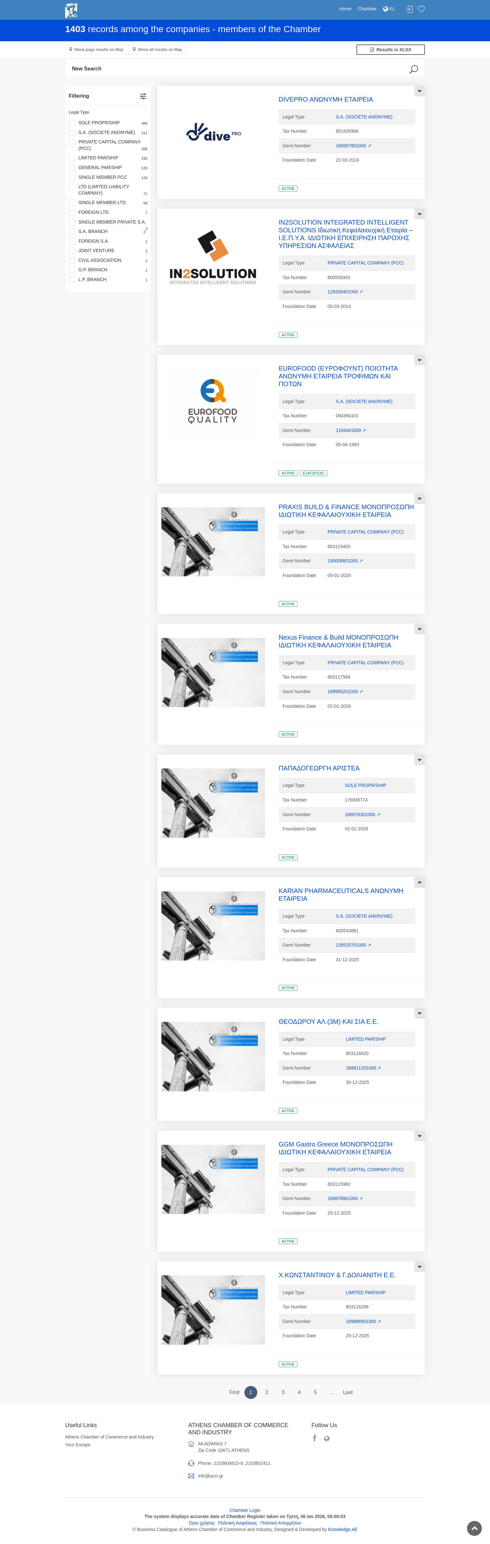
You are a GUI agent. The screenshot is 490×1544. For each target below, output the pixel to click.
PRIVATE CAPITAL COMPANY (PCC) (108, 145)
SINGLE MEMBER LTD (108, 203)
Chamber (367, 8)
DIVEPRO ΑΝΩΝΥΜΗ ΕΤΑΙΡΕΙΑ (326, 99)
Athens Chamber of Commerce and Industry (109, 1437)
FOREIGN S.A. (108, 241)
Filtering (79, 96)
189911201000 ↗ (363, 1068)
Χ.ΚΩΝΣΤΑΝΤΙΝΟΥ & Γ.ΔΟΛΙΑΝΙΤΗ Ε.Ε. (337, 1275)
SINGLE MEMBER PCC (108, 177)
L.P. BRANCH (108, 279)
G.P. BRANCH (108, 270)
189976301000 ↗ (362, 814)
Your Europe (77, 1444)
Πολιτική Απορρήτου (281, 1523)
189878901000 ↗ (345, 1198)
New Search (86, 68)
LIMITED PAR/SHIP (108, 158)
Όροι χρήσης (202, 1523)
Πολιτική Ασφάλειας (237, 1523)
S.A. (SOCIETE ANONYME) (108, 132)
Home (345, 8)
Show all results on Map (160, 49)
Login (409, 9)
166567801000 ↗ (353, 145)
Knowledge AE (342, 1529)
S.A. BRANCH (107, 231)
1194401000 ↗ (351, 430)
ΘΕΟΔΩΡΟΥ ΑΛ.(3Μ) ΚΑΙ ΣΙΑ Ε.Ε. (329, 1021)
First (234, 1392)
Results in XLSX (390, 49)
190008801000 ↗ (345, 560)
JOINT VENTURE (108, 251)
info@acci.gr (210, 1475)
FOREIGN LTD (108, 212)
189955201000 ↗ (345, 691)
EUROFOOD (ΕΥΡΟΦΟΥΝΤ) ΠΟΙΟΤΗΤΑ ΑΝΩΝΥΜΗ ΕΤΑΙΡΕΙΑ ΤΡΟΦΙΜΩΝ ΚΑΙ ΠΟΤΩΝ (338, 376)
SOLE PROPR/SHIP (108, 123)
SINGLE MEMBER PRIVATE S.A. (108, 222)
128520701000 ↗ (353, 945)
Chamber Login (245, 1510)
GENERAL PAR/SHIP (108, 168)
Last (348, 1392)
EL (389, 8)
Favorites (421, 9)
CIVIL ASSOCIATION (108, 260)
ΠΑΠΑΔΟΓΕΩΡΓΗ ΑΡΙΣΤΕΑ (319, 768)
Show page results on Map (98, 49)
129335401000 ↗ (345, 291)
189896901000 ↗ (363, 1321)
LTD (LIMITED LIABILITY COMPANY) (108, 190)
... (332, 1392)
